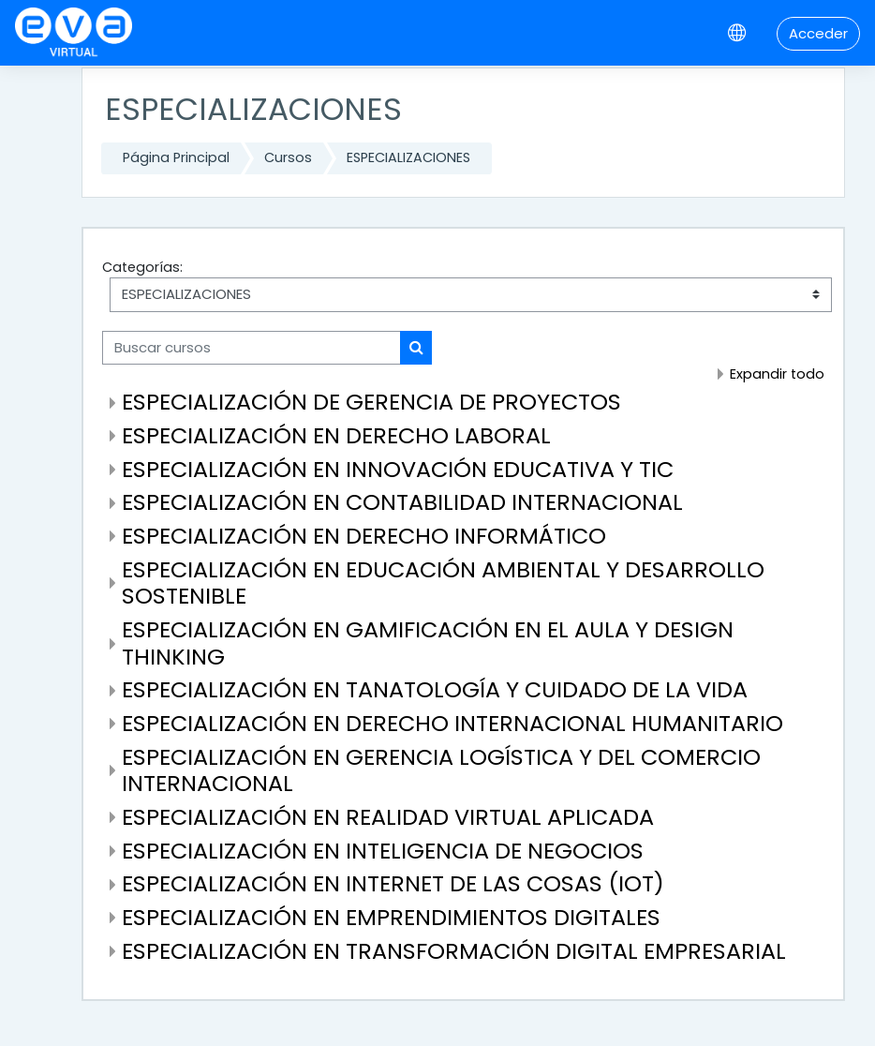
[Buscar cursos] (251, 348)
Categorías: (142, 267)
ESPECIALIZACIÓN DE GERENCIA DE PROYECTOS (371, 401)
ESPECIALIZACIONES (408, 157)
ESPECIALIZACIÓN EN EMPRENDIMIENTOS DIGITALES (391, 917)
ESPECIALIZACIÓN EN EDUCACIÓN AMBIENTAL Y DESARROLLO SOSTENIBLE (443, 583)
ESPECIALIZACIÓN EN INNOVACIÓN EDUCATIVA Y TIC (398, 469)
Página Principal (176, 157)
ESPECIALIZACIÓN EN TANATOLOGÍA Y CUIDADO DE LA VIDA (435, 689)
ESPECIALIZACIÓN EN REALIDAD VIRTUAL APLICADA (388, 816)
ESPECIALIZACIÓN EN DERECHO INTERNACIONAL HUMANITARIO (452, 723)
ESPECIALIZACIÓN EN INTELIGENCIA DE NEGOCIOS (383, 850)
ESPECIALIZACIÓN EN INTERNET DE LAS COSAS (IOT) (393, 883)
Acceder (818, 33)
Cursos (288, 157)
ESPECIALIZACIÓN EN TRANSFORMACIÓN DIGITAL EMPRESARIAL (454, 950)
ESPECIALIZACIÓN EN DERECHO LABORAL (336, 435)
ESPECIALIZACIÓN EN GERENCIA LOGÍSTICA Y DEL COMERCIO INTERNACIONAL (441, 770)
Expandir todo (777, 374)
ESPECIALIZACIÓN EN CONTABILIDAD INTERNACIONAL (402, 501)
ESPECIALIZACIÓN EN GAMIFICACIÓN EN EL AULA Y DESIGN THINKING (428, 643)
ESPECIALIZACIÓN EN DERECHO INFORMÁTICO (364, 535)
